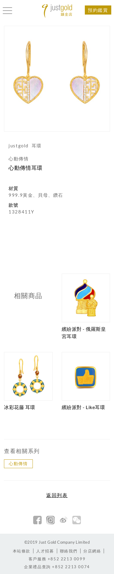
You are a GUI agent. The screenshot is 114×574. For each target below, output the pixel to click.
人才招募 (45, 551)
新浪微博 (63, 520)
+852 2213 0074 (57, 566)
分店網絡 (92, 551)
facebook (37, 520)
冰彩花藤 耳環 (19, 407)
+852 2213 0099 (57, 558)
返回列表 (56, 495)
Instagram (50, 520)
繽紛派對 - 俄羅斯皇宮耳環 (84, 332)
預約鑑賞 (98, 10)
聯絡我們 (69, 551)
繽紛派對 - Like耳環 (83, 407)
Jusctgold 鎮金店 (57, 11)
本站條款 (21, 551)
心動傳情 (18, 463)
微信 (76, 520)
